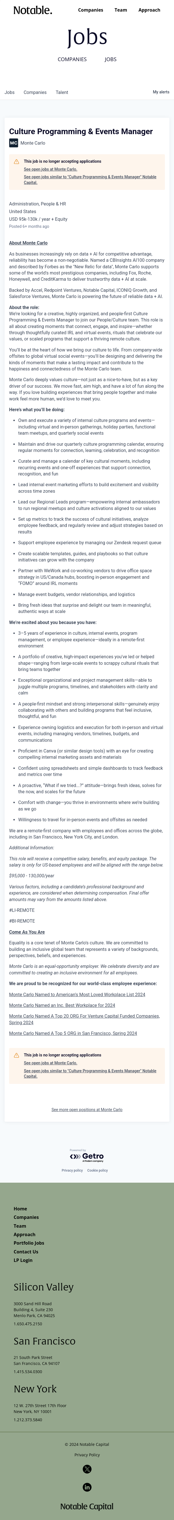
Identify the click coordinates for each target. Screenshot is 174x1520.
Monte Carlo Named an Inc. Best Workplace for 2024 (62, 1005)
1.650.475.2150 (28, 1323)
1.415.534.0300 (28, 1371)
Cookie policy (97, 1170)
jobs (9, 92)
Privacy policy (72, 1170)
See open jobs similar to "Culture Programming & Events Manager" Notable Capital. (90, 180)
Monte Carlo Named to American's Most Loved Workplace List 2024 (77, 994)
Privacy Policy (87, 1454)
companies (35, 92)
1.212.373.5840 (28, 1419)
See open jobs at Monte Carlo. (50, 169)
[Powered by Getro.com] (87, 1156)
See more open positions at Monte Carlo (87, 1109)
